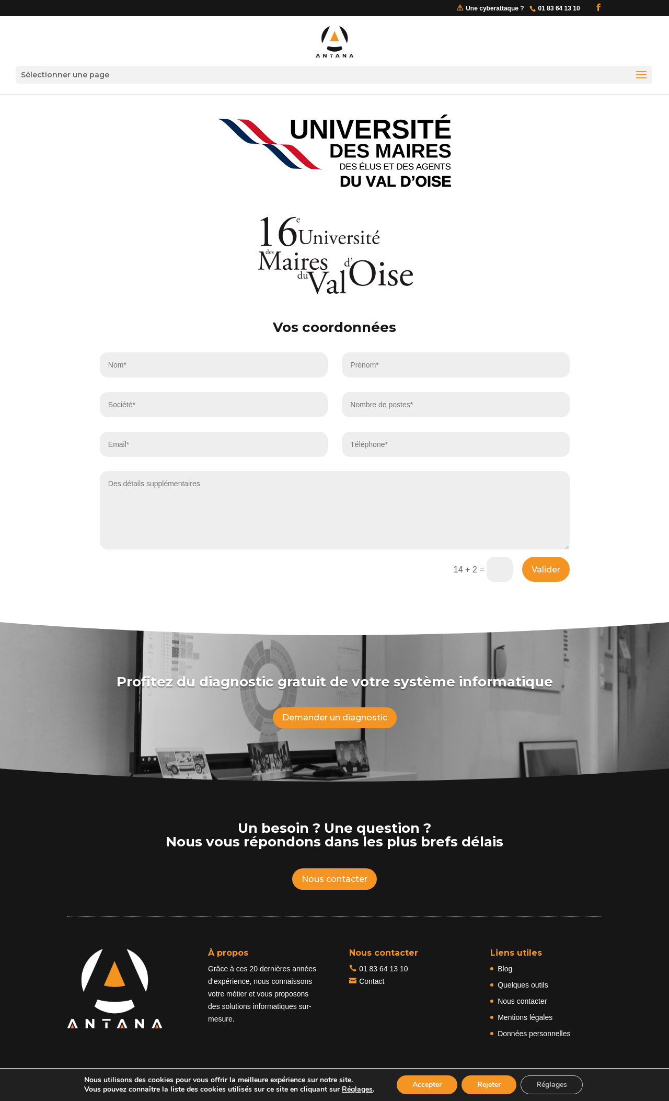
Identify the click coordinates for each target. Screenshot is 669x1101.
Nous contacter (334, 879)
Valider (546, 570)
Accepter (427, 1084)
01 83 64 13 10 (383, 969)
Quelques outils (523, 985)
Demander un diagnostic (334, 717)
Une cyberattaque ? (495, 8)
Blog (505, 969)
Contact (371, 981)
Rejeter (489, 1084)
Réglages (357, 1089)
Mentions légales (525, 1017)
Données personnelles (534, 1033)
